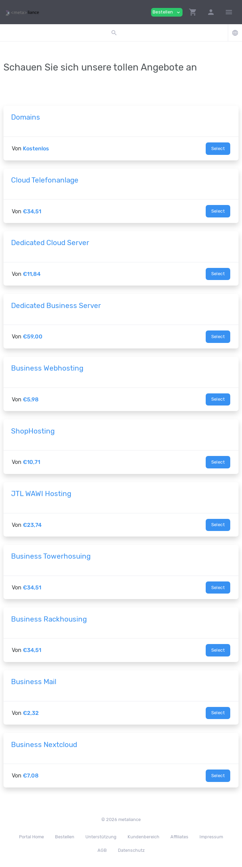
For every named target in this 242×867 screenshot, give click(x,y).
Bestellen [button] (166, 12)
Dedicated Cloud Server (50, 243)
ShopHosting (33, 431)
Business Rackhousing (49, 619)
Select (218, 148)
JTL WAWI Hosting (41, 494)
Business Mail (33, 682)
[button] (192, 12)
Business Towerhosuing (51, 556)
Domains (25, 117)
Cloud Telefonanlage (44, 180)
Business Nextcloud (44, 744)
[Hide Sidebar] (228, 12)
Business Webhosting (47, 368)
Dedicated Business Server (56, 305)
